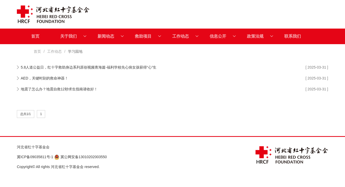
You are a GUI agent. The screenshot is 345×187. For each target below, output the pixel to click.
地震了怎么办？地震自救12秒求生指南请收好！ (59, 89)
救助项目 (148, 36)
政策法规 (260, 36)
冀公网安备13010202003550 (80, 157)
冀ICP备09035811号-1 (35, 157)
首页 (35, 36)
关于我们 (73, 36)
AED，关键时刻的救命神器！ (44, 78)
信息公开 (223, 36)
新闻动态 (111, 36)
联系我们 (292, 36)
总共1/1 (25, 114)
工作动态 (185, 36)
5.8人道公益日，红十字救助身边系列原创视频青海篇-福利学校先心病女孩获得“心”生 (88, 67)
